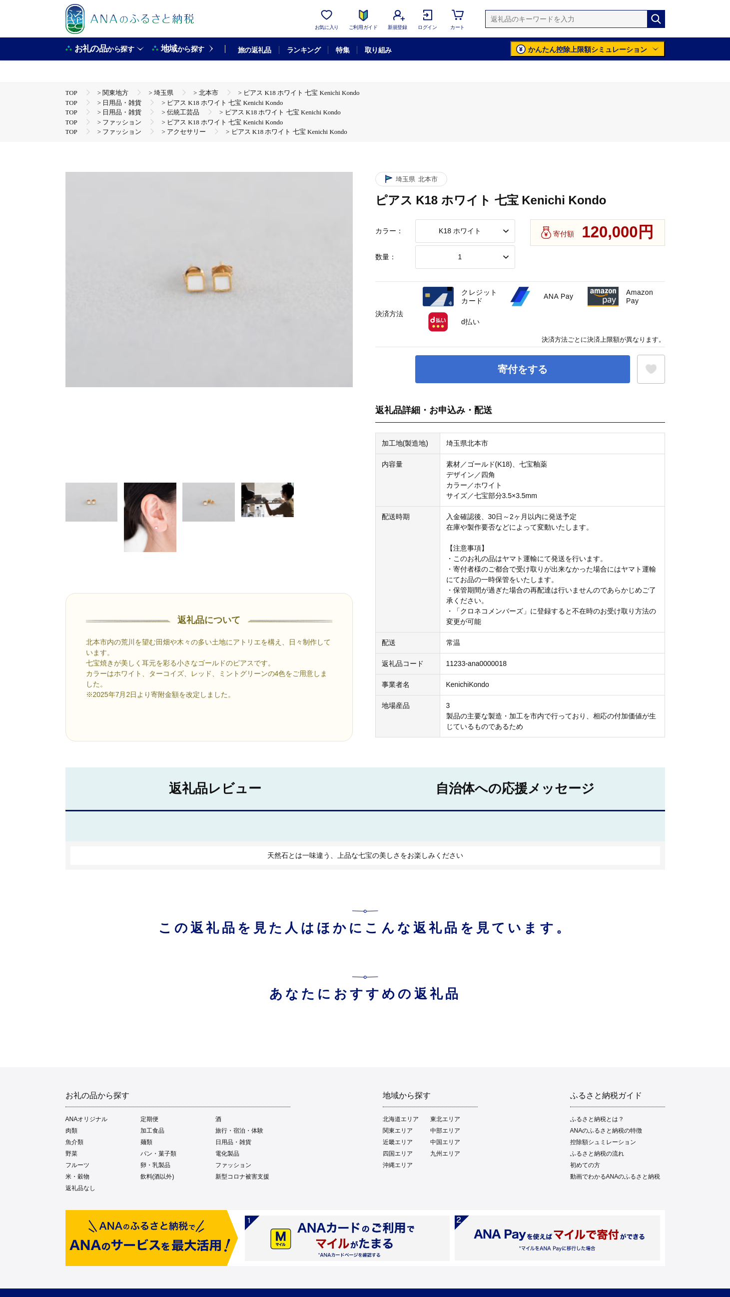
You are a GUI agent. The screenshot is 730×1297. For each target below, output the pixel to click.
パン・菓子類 (158, 1153)
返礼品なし (80, 1188)
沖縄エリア (398, 1165)
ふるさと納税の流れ (597, 1153)
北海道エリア (401, 1119)
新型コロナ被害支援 (242, 1176)
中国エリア (445, 1142)
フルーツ (77, 1165)
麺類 (146, 1142)
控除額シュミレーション (603, 1142)
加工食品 (152, 1130)
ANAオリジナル (86, 1119)
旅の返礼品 (254, 50)
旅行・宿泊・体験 (239, 1130)
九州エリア (445, 1153)
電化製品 (227, 1153)
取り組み (378, 50)
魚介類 (74, 1142)
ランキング (303, 50)
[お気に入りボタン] (651, 369)
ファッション (233, 1165)
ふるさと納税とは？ (597, 1119)
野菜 (71, 1153)
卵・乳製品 (155, 1165)
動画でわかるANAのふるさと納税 (615, 1176)
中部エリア (445, 1130)
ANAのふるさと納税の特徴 (606, 1130)
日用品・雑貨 (233, 1142)
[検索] (656, 19)
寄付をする (523, 369)
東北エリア (445, 1119)
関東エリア (398, 1130)
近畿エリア (398, 1142)
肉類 (71, 1130)
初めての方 (585, 1165)
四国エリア (398, 1153)
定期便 (149, 1119)
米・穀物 (77, 1176)
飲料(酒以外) (157, 1176)
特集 (342, 50)
